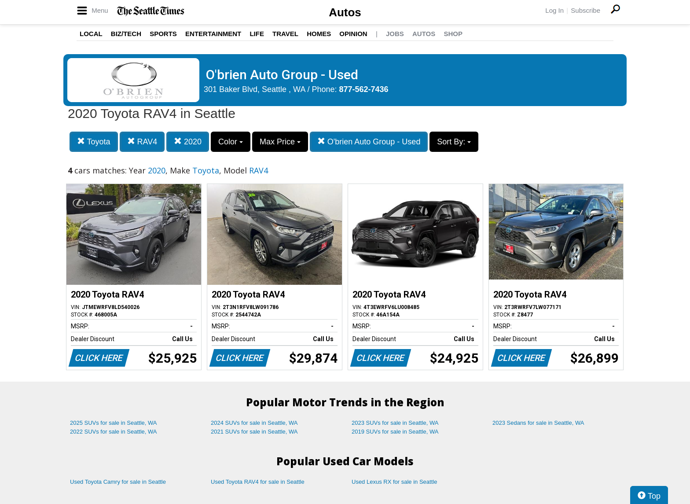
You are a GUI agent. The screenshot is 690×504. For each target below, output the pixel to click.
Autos (345, 12)
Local (91, 33)
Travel (285, 33)
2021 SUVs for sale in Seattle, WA (254, 431)
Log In (554, 10)
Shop (453, 33)
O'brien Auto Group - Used (369, 141)
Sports (163, 33)
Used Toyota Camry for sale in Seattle (118, 481)
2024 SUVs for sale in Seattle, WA (254, 422)
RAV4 (142, 141)
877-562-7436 (364, 89)
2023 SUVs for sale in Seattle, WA (395, 422)
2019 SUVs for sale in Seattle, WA (395, 431)
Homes (319, 33)
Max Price (280, 141)
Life (257, 33)
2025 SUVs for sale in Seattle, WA (113, 422)
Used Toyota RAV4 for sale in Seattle (258, 481)
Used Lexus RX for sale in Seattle (394, 481)
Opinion (353, 33)
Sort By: (454, 141)
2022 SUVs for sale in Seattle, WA (113, 431)
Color (230, 141)
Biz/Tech (126, 33)
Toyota (93, 141)
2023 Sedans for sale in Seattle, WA (538, 422)
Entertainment (213, 33)
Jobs (395, 33)
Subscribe (585, 10)
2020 (188, 141)
